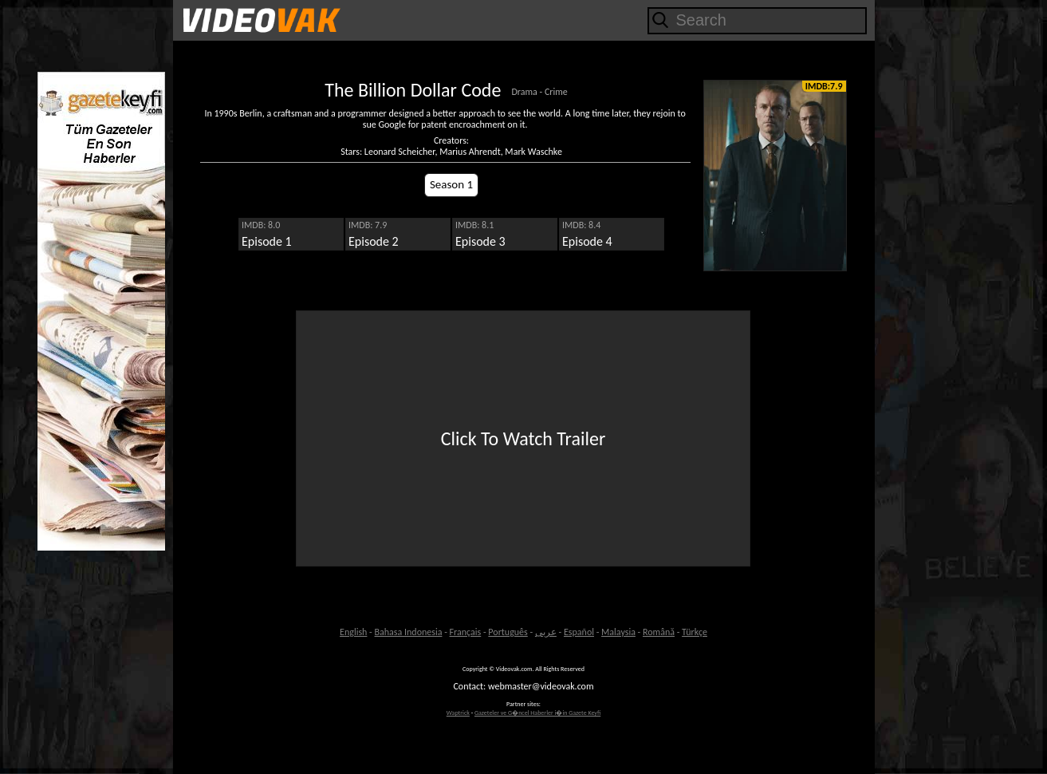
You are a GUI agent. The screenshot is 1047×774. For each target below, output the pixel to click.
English (353, 632)
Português (507, 632)
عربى (546, 632)
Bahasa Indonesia (409, 632)
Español (579, 632)
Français (466, 632)
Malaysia (618, 632)
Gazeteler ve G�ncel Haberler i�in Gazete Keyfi (537, 713)
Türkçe (694, 632)
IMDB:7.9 (824, 86)
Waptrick (458, 713)
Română (659, 632)
